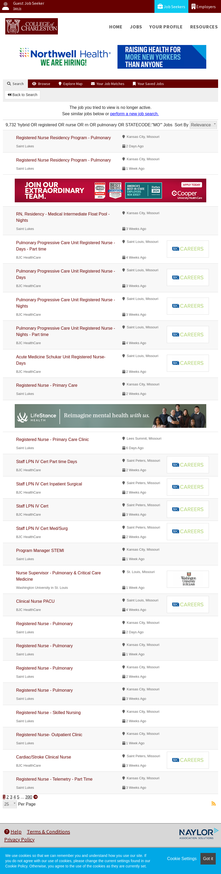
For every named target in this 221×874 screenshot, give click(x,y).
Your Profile (166, 27)
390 (28, 797)
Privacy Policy (19, 839)
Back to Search (22, 95)
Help (13, 831)
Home (116, 27)
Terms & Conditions (48, 831)
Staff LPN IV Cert (32, 506)
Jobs (136, 27)
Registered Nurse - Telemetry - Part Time (54, 779)
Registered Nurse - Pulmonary (44, 623)
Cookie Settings (182, 858)
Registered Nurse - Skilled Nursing (48, 712)
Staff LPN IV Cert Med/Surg (42, 528)
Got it (208, 858)
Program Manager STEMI (40, 550)
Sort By (181, 125)
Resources (204, 27)
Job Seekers (171, 6)
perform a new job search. (134, 114)
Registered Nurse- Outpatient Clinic (49, 734)
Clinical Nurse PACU (35, 601)
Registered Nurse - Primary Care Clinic (52, 439)
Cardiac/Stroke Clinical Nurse (43, 757)
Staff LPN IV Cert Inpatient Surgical (49, 484)
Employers (204, 6)
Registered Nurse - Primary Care (46, 385)
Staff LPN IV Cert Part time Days (46, 461)
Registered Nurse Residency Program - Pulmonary (63, 137)
